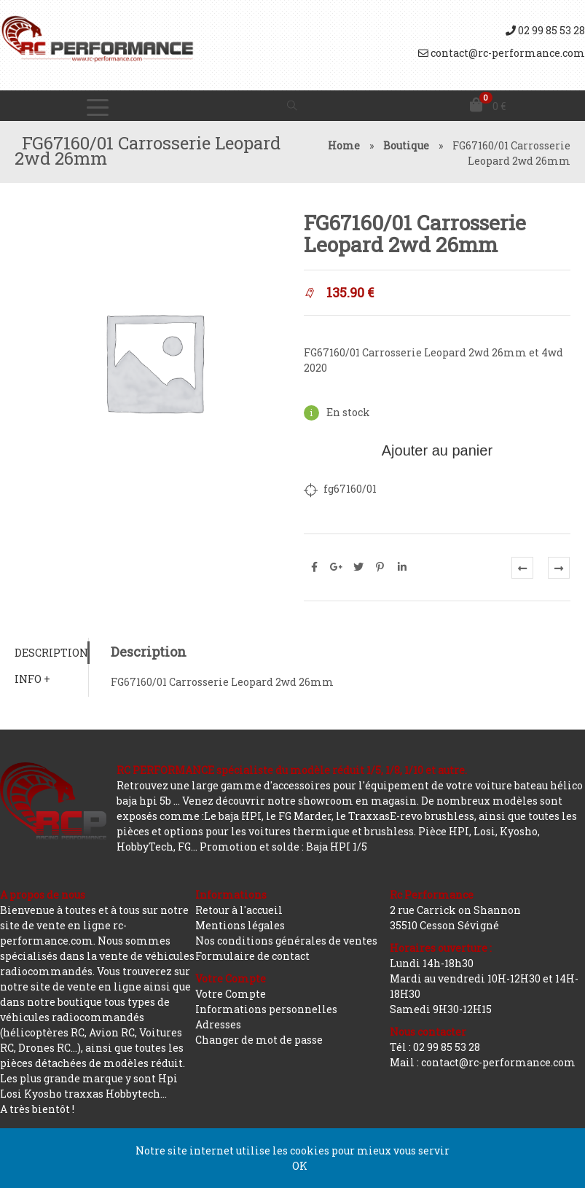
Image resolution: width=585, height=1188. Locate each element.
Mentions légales (240, 925)
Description (51, 653)
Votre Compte (230, 994)
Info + (32, 679)
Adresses (218, 1024)
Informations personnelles (266, 1009)
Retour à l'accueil (239, 910)
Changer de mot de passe (259, 1040)
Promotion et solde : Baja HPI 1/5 (283, 846)
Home (344, 145)
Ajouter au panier (437, 450)
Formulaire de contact (252, 956)
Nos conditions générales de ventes (286, 940)
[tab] (51, 652)
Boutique (406, 145)
